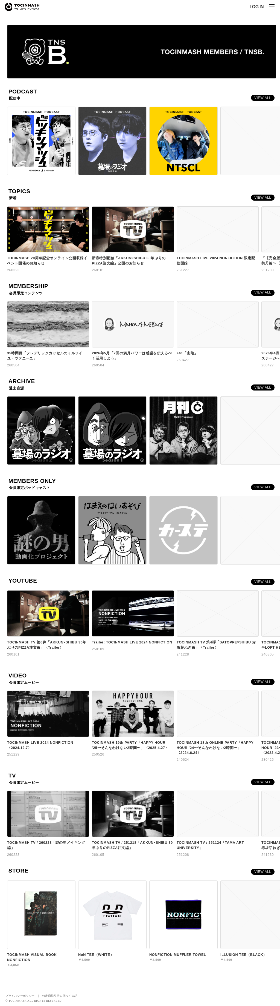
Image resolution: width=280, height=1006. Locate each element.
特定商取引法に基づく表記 (59, 995)
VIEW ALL (262, 98)
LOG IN (257, 7)
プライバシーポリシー (20, 995)
